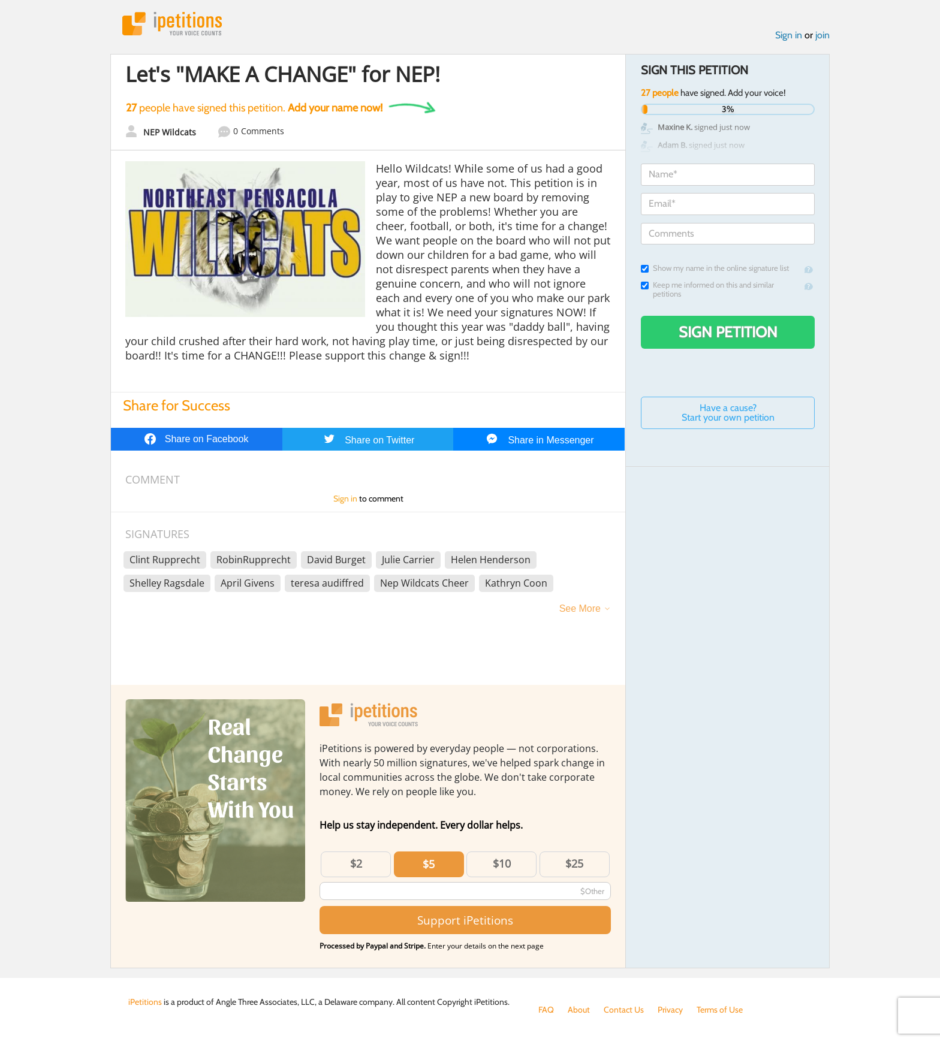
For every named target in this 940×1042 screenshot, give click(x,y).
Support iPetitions (465, 920)
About (579, 1009)
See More (580, 608)
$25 (574, 863)
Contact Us (624, 1009)
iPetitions (172, 23)
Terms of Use (720, 1009)
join (822, 35)
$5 (429, 864)
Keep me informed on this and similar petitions (707, 289)
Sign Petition (728, 332)
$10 (502, 863)
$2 (356, 863)
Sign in (788, 35)
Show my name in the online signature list (715, 268)
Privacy (670, 1009)
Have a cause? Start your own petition (728, 412)
